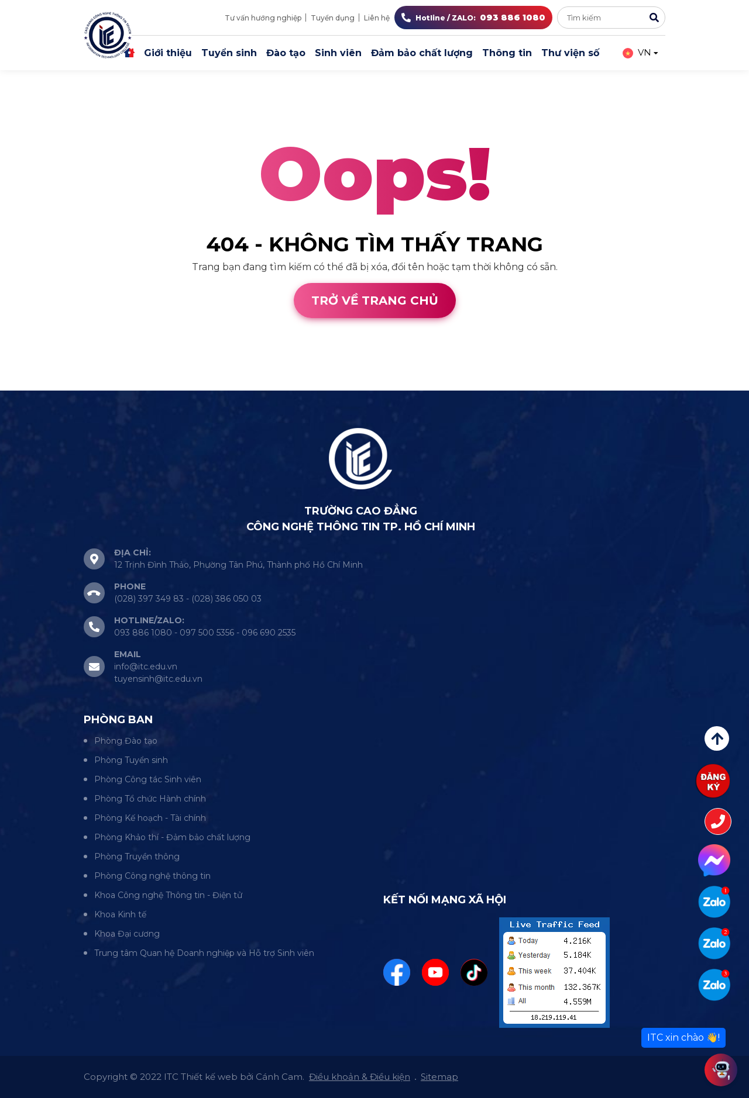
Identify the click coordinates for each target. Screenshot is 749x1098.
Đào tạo (285, 52)
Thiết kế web (30, 383)
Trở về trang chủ (374, 301)
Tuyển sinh (229, 52)
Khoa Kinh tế (120, 914)
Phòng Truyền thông (137, 856)
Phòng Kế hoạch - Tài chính (150, 818)
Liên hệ (377, 17)
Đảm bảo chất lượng (422, 52)
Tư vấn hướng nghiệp (263, 17)
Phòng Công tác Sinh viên (147, 779)
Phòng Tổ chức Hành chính (150, 798)
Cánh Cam (104, 383)
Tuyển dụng (333, 17)
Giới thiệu (168, 52)
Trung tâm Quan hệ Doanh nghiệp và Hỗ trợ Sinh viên (204, 953)
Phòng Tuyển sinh (131, 760)
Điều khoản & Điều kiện (359, 1076)
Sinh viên (338, 52)
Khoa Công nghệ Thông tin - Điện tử (168, 895)
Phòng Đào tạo (125, 741)
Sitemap (439, 1076)
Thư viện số (570, 52)
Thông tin (507, 52)
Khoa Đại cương (127, 933)
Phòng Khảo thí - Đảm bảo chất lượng (172, 837)
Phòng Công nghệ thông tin (152, 876)
